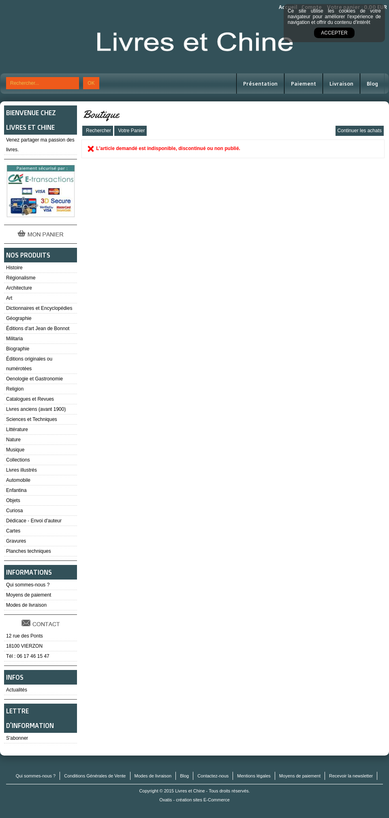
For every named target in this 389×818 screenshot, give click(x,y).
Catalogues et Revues (30, 399)
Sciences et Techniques (31, 419)
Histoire (14, 268)
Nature (13, 439)
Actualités (16, 690)
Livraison (341, 83)
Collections (18, 460)
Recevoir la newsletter (351, 775)
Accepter (334, 33)
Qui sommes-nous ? (27, 585)
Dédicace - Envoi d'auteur (34, 521)
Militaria (14, 338)
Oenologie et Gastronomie (34, 379)
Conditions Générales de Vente (95, 775)
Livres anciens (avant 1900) (36, 409)
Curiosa (14, 510)
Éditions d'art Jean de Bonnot (37, 328)
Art (9, 298)
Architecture (19, 288)
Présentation (260, 83)
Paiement (303, 83)
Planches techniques (28, 551)
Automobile (18, 480)
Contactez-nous (213, 775)
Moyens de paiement (28, 595)
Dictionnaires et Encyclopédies (39, 308)
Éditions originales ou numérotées (29, 363)
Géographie (19, 318)
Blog (372, 83)
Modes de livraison (26, 605)
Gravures (16, 541)
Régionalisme (21, 278)
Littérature (17, 429)
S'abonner (17, 738)
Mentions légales (254, 775)
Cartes (13, 531)
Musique (15, 450)
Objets (13, 500)
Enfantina (16, 490)
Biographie (17, 349)
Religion (15, 389)
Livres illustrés (21, 470)
